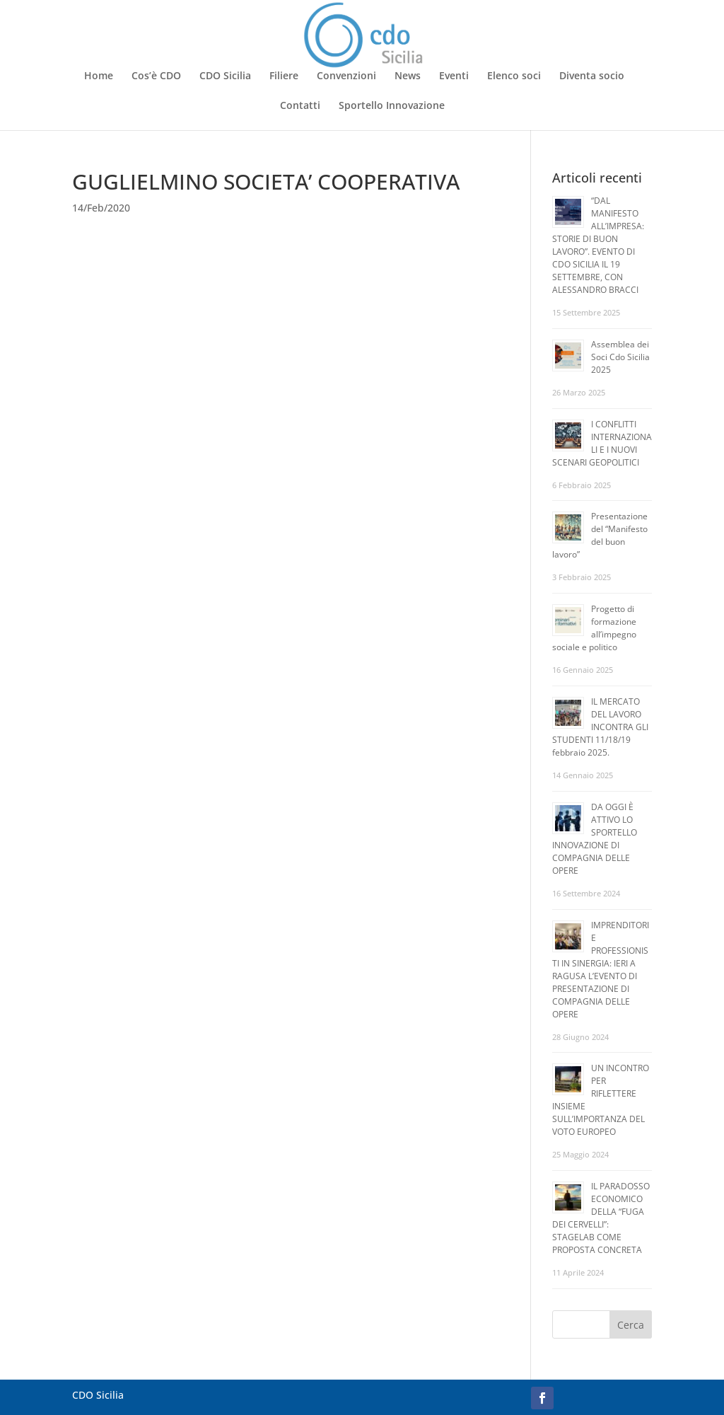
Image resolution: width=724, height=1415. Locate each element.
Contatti (300, 106)
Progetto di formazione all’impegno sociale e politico (594, 628)
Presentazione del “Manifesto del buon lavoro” (600, 535)
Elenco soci (514, 76)
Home (98, 76)
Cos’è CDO (156, 76)
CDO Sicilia (225, 76)
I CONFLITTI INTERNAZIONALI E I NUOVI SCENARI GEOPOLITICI (602, 443)
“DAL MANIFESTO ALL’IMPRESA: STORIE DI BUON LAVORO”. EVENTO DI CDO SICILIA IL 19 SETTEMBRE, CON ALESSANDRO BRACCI (598, 245)
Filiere (283, 76)
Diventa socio (591, 76)
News (408, 76)
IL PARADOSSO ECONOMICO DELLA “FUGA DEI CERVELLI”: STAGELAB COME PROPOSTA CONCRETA (601, 1218)
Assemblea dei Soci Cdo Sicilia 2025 (620, 357)
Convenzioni (346, 76)
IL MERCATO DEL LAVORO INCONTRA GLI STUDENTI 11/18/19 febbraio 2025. (600, 726)
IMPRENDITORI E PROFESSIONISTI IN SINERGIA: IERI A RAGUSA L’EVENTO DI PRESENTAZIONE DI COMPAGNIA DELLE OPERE (600, 969)
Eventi (454, 76)
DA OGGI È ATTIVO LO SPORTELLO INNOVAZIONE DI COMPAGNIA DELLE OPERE (594, 839)
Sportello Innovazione (392, 106)
